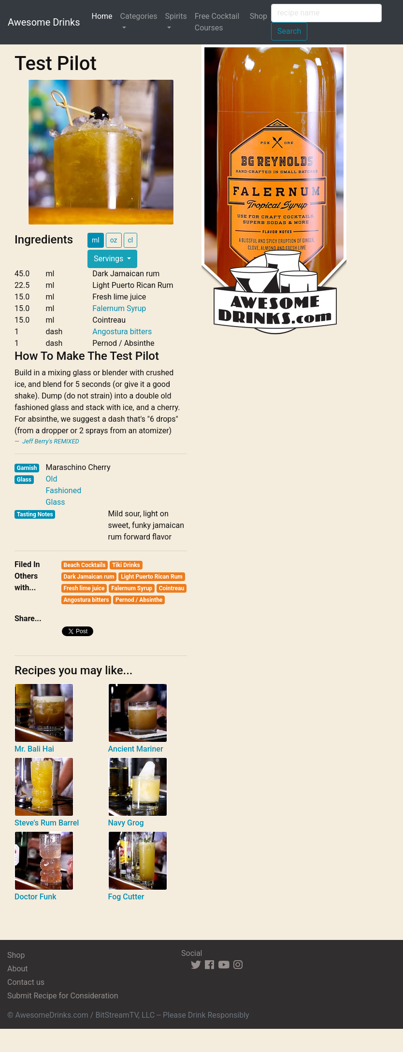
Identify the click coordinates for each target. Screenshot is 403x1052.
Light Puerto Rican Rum (152, 576)
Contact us (25, 982)
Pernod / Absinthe (138, 600)
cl (130, 240)
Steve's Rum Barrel (46, 822)
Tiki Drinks (126, 565)
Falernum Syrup (119, 308)
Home (103, 15)
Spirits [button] (176, 16)
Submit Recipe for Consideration (62, 995)
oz (113, 240)
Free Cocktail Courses (217, 22)
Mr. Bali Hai (34, 748)
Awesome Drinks (44, 22)
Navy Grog (126, 822)
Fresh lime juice (84, 588)
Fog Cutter (126, 896)
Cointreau (172, 588)
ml (96, 240)
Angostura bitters (122, 331)
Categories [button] (139, 16)
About (17, 968)
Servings (109, 258)
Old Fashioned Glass (63, 490)
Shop (258, 16)
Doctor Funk (35, 896)
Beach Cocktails (85, 565)
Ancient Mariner (135, 748)
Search (289, 31)
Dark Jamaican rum (89, 576)
